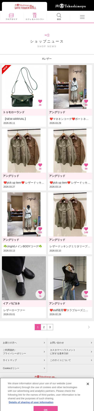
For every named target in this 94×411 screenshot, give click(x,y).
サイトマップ (10, 360)
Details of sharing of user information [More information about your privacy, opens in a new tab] (31, 407)
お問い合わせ (57, 342)
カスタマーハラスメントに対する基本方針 (62, 352)
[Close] (88, 389)
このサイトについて (60, 360)
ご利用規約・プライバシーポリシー (14, 352)
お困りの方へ (10, 342)
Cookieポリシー (11, 368)
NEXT (87, 327)
